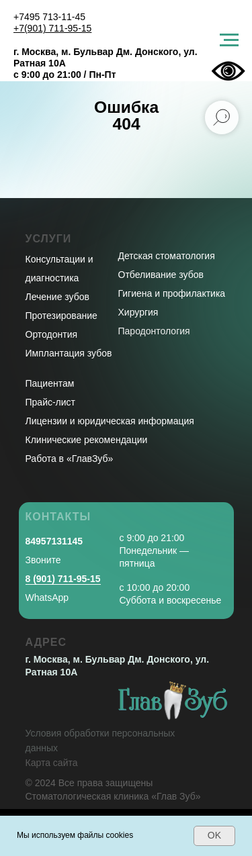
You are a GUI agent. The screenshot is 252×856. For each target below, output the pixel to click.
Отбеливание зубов (161, 274)
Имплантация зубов (69, 353)
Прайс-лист (51, 402)
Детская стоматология (166, 255)
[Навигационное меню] (229, 40)
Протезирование (61, 315)
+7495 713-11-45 (49, 16)
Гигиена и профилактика (172, 293)
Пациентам (50, 383)
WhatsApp (47, 597)
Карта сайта (52, 762)
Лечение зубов (57, 296)
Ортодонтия (52, 334)
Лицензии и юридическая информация (110, 421)
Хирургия (138, 312)
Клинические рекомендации (87, 439)
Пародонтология (154, 331)
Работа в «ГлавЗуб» (70, 458)
